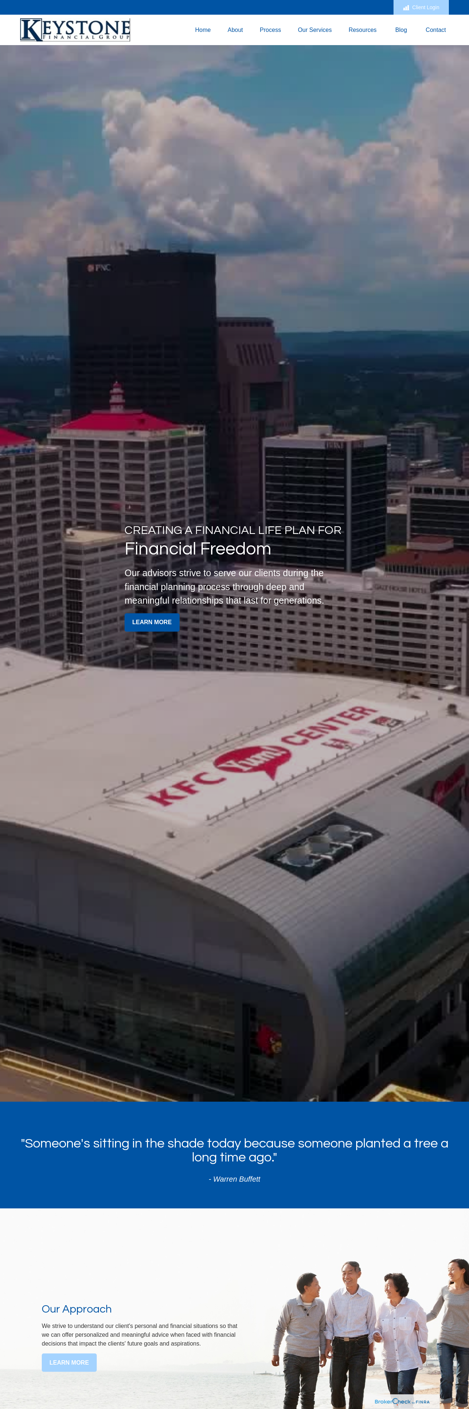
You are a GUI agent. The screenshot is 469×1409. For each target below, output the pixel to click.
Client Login (421, 7)
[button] (203, 29)
